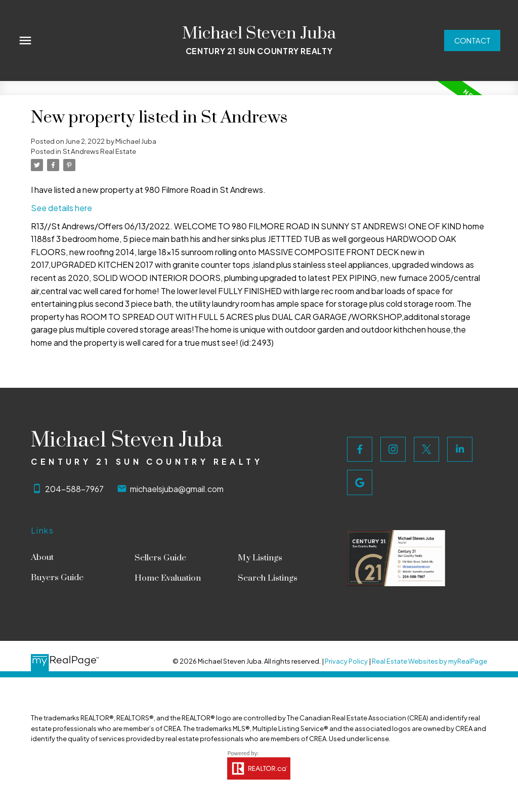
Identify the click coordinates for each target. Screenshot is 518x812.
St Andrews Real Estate (99, 151)
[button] (472, 41)
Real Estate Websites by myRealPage (429, 661)
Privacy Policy (346, 661)
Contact (471, 40)
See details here (61, 207)
